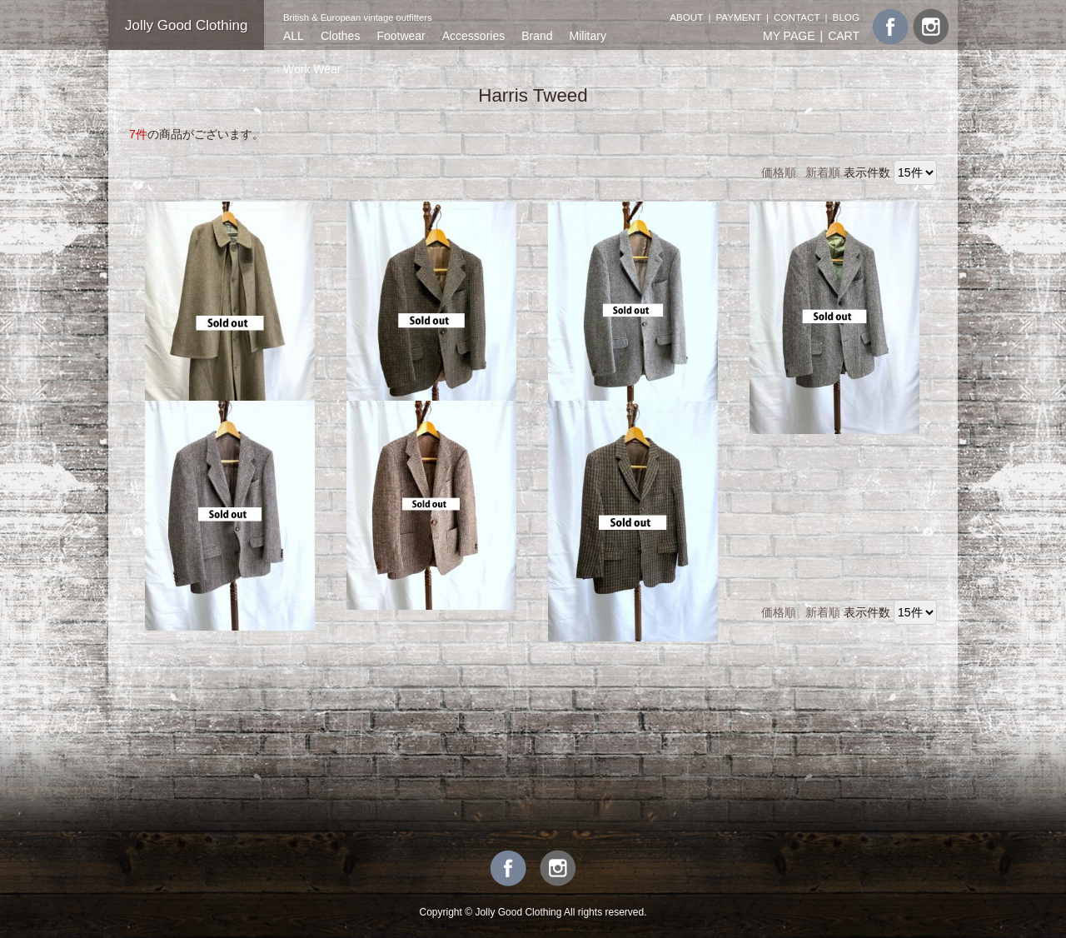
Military (588, 35)
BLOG (846, 17)
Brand (536, 35)
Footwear (400, 35)
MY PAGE (789, 35)
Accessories (473, 35)
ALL (293, 35)
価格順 (778, 172)
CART (843, 35)
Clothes (340, 35)
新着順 (822, 172)
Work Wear (312, 69)
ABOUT (686, 17)
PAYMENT (738, 17)
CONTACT (796, 17)
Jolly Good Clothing (186, 25)
